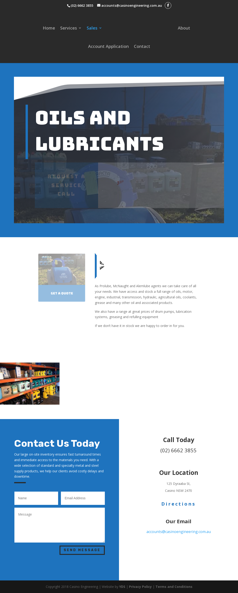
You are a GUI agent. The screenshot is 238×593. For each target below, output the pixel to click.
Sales (92, 28)
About (184, 28)
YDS (122, 586)
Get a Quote (62, 293)
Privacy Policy (140, 586)
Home (49, 28)
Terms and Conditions (173, 586)
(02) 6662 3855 (82, 5)
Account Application (108, 47)
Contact (142, 47)
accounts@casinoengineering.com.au (178, 531)
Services (68, 28)
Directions (178, 504)
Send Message (82, 550)
